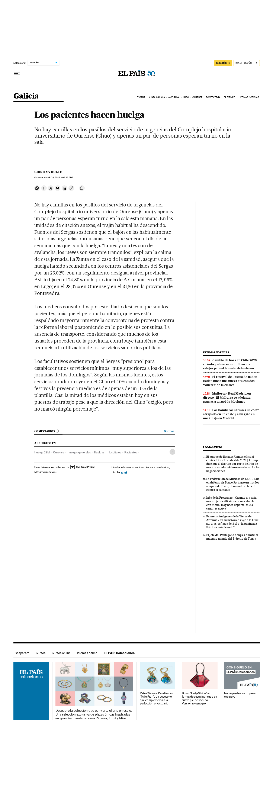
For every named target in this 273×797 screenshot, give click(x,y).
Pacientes (130, 452)
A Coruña (174, 97)
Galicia (26, 96)
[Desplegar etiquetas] (172, 452)
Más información (46, 472)
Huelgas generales (79, 452)
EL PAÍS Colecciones (119, 653)
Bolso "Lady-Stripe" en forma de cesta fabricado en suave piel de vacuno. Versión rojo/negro (199, 698)
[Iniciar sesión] (247, 63)
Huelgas (99, 452)
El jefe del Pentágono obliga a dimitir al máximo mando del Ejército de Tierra (232, 536)
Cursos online (61, 653)
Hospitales (114, 452)
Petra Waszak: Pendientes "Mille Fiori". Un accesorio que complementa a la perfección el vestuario (156, 698)
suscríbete (223, 62)
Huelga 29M (42, 452)
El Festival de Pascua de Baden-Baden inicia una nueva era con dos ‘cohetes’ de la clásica (230, 381)
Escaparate (21, 653)
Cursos (40, 653)
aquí (124, 472)
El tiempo (229, 97)
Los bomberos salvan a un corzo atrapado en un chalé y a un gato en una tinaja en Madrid (231, 414)
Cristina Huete (48, 172)
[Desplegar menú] (16, 73)
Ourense (197, 97)
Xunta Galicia (157, 97)
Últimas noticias (249, 97)
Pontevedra (213, 97)
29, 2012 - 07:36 (59, 177)
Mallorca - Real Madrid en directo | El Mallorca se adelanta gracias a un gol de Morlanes (227, 398)
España (141, 97)
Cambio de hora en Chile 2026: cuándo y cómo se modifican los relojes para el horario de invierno (230, 364)
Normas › (169, 431)
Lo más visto (212, 447)
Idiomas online (87, 653)
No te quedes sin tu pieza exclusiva (240, 695)
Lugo (186, 97)
